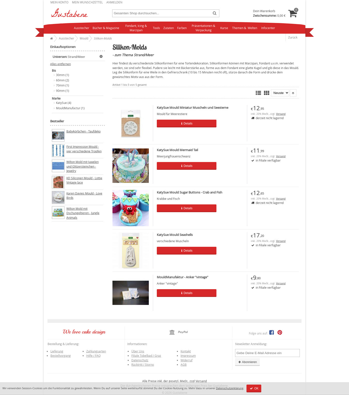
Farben (182, 28)
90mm (60, 91)
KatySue (61, 103)
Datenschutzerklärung (229, 388)
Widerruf (186, 360)
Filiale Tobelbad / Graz (146, 355)
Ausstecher (81, 28)
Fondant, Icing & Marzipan (136, 28)
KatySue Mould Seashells (175, 234)
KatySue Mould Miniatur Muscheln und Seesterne (192, 107)
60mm (60, 80)
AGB (184, 364)
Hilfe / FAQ (93, 355)
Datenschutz (139, 360)
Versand (281, 114)
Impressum (188, 355)
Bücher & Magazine (106, 28)
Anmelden (114, 2)
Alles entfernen (60, 64)
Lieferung (56, 351)
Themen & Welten (244, 28)
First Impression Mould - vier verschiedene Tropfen (84, 149)
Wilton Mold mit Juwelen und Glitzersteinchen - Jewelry (82, 166)
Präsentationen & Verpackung (203, 28)
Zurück (292, 37)
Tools (156, 28)
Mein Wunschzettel (87, 2)
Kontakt (186, 351)
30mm (60, 75)
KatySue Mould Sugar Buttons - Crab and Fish (189, 192)
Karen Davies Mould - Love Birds (84, 195)
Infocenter (268, 28)
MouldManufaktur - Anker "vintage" (182, 277)
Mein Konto (59, 2)
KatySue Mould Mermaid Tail (177, 150)
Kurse (224, 28)
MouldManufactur (68, 108)
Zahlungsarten (96, 351)
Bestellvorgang (60, 355)
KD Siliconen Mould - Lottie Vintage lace (84, 180)
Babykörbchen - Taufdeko (83, 131)
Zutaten (168, 28)
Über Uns (137, 351)
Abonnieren (247, 362)
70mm (60, 85)
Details (183, 123)
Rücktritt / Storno (142, 364)
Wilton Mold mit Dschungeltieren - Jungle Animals (82, 213)
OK (253, 388)
